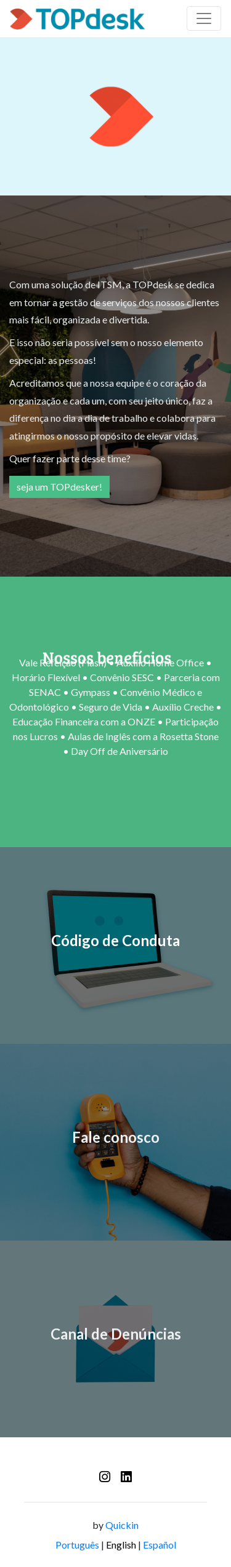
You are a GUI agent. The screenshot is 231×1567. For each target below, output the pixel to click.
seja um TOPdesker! (59, 486)
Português (77, 1544)
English (121, 1544)
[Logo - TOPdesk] (77, 19)
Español (159, 1544)
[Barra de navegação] (204, 18)
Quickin (122, 1525)
